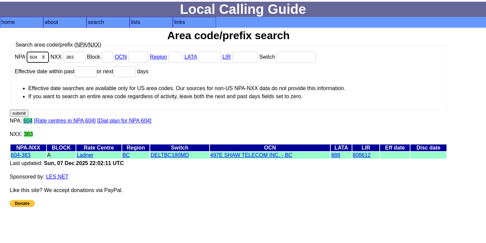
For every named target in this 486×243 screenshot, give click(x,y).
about (51, 22)
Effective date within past (56, 71)
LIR (226, 57)
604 (27, 121)
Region (158, 57)
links (179, 22)
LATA (190, 57)
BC (126, 155)
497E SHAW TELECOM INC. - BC (251, 155)
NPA (33, 57)
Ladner (85, 155)
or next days (122, 71)
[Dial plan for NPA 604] (124, 121)
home (8, 22)
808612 (362, 155)
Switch (287, 57)
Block (101, 57)
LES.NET (57, 177)
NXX (69, 57)
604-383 (21, 155)
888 (335, 155)
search (96, 22)
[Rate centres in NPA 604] (65, 121)
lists (135, 22)
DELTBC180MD (170, 155)
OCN (121, 57)
